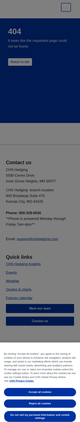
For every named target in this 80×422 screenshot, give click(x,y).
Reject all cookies (40, 403)
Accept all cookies (40, 392)
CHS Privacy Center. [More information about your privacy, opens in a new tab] (21, 380)
